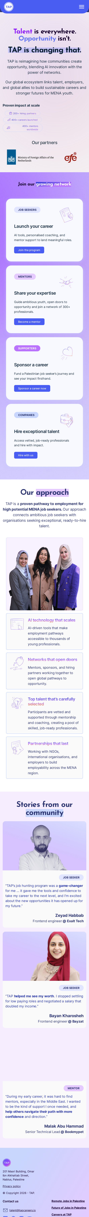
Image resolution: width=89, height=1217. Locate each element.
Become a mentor (29, 321)
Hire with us (25, 455)
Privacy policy (12, 1186)
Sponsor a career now (32, 388)
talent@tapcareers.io (22, 1210)
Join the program (29, 250)
